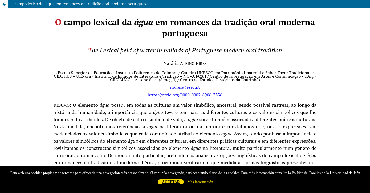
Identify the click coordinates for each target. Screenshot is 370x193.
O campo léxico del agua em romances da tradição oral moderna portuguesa (79, 3)
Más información (200, 182)
